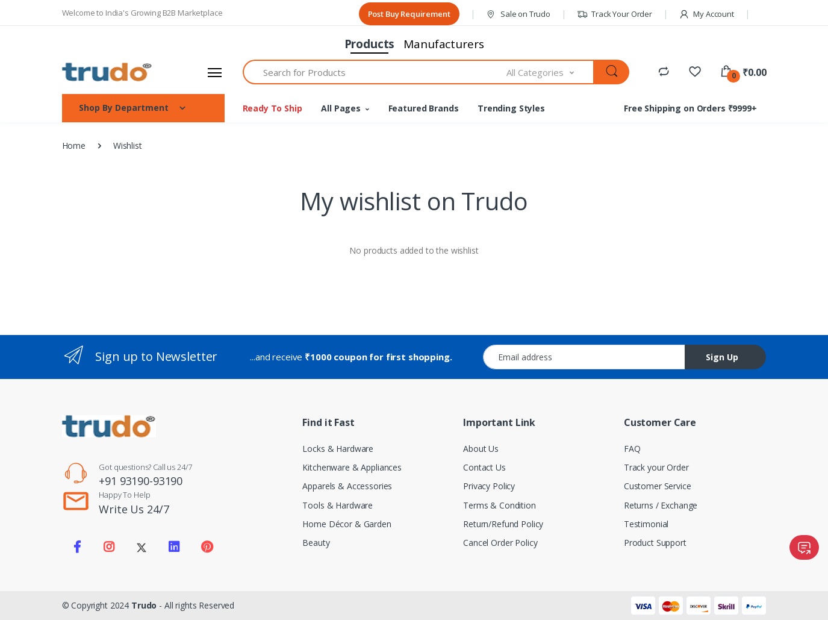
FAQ (632, 448)
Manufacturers (443, 44)
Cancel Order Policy (500, 542)
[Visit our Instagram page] (109, 547)
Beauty (315, 542)
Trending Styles (511, 108)
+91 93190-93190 (140, 481)
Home (74, 145)
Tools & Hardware (337, 505)
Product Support (655, 542)
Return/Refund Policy (503, 524)
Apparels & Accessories (347, 486)
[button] (743, 72)
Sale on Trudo (517, 13)
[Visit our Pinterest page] (206, 547)
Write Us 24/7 (134, 509)
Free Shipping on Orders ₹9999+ (690, 108)
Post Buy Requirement (409, 13)
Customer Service (657, 486)
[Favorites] (695, 71)
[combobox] (550, 72)
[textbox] (375, 72)
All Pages (341, 108)
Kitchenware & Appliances (352, 467)
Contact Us (484, 467)
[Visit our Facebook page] (77, 547)
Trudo (144, 605)
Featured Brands (423, 108)
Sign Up (722, 357)
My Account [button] (706, 13)
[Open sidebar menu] (214, 72)
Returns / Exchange (660, 505)
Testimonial (646, 524)
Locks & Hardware (337, 448)
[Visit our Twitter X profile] (141, 547)
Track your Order (656, 467)
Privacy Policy (489, 486)
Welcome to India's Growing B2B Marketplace (142, 12)
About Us (481, 448)
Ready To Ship (272, 108)
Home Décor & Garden (346, 524)
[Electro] (107, 72)
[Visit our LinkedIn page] (174, 547)
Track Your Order (614, 13)
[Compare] (663, 71)
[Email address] (584, 357)
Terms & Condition (499, 505)
